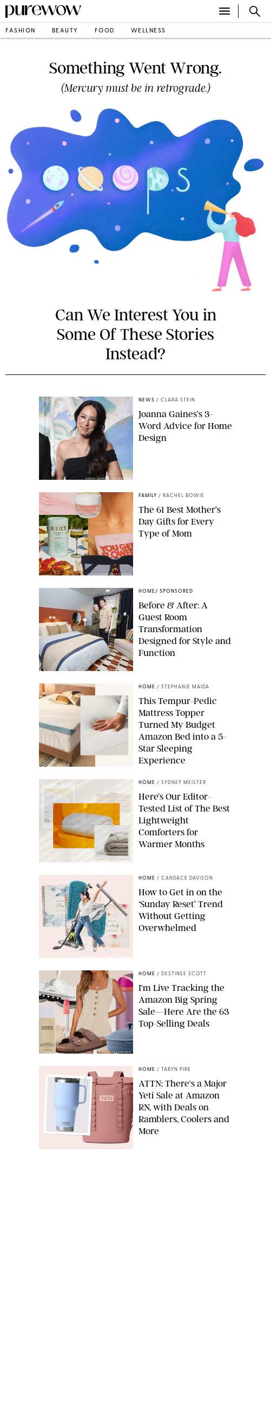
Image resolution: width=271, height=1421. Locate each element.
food (105, 31)
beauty (65, 31)
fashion (20, 31)
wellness (148, 31)
